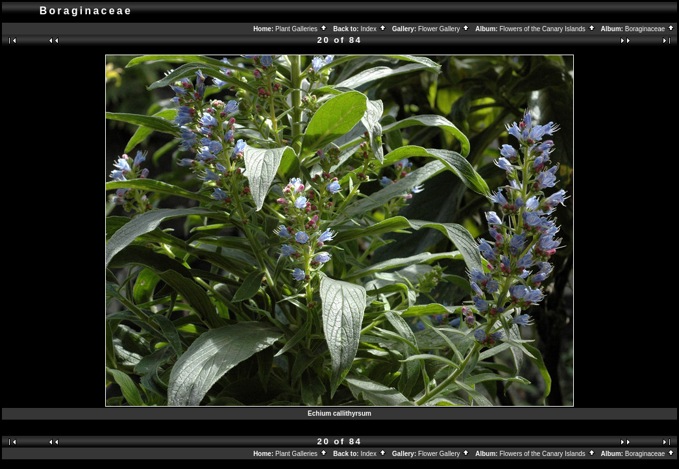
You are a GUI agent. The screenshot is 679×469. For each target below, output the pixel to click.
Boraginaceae (650, 28)
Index (373, 28)
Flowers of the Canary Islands (547, 28)
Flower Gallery (444, 28)
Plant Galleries (301, 28)
